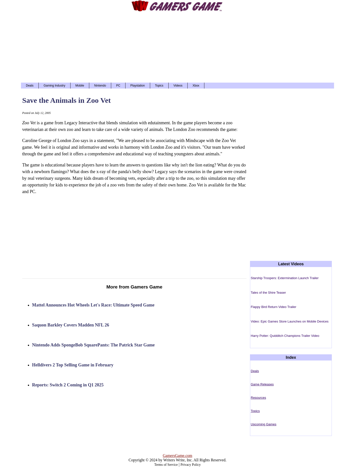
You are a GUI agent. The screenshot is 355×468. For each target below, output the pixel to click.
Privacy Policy (190, 465)
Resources (258, 397)
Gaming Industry (54, 85)
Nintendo (100, 85)
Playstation (137, 85)
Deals (30, 85)
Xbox (196, 85)
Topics (159, 85)
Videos (178, 85)
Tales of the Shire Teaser (268, 292)
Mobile (79, 85)
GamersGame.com (177, 455)
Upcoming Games (263, 424)
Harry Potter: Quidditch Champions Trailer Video (285, 336)
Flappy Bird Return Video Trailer (273, 307)
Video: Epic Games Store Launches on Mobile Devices (290, 321)
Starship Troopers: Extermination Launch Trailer (285, 278)
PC (118, 85)
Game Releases (262, 384)
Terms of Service (166, 465)
